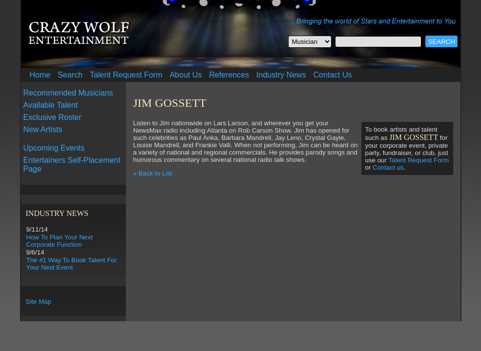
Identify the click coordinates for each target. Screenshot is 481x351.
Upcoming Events (53, 148)
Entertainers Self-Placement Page (72, 164)
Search (70, 75)
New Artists (43, 129)
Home (40, 75)
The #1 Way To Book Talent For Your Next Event (71, 263)
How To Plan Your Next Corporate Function (59, 241)
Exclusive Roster (52, 117)
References (229, 75)
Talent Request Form (126, 75)
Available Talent (50, 105)
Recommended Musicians (68, 93)
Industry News (281, 75)
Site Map (39, 301)
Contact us (388, 167)
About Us (185, 75)
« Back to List (152, 173)
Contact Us (332, 75)
